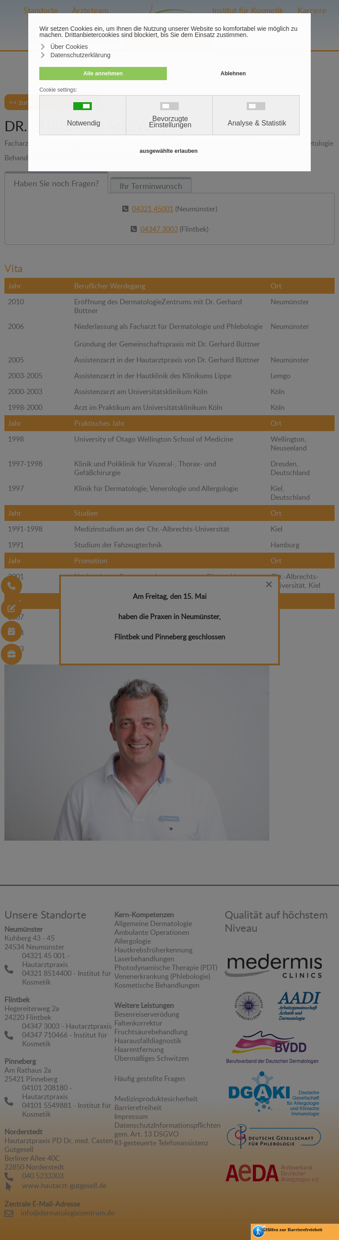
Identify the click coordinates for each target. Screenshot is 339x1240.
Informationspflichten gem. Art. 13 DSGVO (167, 1129)
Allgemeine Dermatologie (153, 923)
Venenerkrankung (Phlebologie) (162, 976)
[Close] (269, 584)
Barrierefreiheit (138, 1107)
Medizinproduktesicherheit (156, 1098)
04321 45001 (152, 209)
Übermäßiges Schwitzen (151, 1058)
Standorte (40, 10)
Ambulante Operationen (151, 932)
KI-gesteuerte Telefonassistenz (161, 1143)
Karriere (312, 10)
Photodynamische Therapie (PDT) (165, 967)
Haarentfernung (139, 1049)
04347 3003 (159, 229)
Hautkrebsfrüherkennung (153, 950)
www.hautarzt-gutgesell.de (64, 1185)
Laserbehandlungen (144, 958)
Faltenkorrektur (138, 1023)
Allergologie (132, 941)
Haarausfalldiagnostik (147, 1040)
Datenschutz (134, 1125)
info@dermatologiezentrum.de (67, 1213)
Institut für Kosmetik (247, 10)
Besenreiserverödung (146, 1014)
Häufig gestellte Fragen (149, 1078)
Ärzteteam (90, 10)
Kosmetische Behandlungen (157, 985)
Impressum (131, 1116)
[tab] (56, 182)
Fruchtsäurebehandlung (151, 1032)
